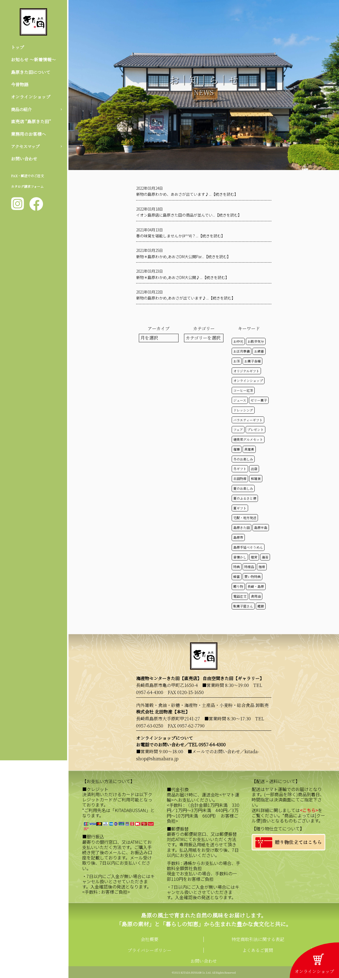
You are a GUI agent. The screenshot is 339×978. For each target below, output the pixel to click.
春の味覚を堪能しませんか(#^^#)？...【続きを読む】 (180, 235)
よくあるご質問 (257, 950)
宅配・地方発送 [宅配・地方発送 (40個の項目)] (244, 517)
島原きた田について (30, 72)
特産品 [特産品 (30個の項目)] (249, 566)
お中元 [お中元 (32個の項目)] (238, 341)
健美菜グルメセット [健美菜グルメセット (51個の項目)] (248, 439)
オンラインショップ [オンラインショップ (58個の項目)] (248, 380)
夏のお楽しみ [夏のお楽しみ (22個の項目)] (243, 488)
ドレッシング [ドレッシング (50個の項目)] (243, 410)
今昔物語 (19, 85)
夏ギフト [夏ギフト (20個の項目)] (239, 508)
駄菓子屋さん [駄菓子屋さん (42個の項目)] (243, 606)
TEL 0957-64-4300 (207, 744)
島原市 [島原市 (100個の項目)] (238, 537)
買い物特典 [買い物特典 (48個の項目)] (252, 576)
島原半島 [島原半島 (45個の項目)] (260, 527)
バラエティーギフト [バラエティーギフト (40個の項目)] (248, 420)
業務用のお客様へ (28, 134)
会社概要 (149, 939)
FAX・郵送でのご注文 (27, 176)
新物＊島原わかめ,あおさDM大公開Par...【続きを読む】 (183, 256)
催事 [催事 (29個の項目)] (236, 449)
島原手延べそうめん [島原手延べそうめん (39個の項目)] (248, 547)
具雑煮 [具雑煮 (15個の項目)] (249, 449)
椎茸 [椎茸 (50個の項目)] (254, 557)
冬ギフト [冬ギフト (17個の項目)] (239, 468)
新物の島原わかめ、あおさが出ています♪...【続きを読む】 (187, 194)
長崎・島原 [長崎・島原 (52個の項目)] (256, 586)
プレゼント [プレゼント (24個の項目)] (255, 429)
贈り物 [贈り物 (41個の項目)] (238, 586)
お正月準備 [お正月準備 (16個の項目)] (241, 351)
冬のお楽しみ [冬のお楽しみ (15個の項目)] (243, 459)
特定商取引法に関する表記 (258, 939)
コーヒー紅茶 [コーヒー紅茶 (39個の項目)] (243, 390)
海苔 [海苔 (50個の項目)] (265, 557)
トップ (17, 47)
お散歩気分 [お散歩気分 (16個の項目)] (256, 341)
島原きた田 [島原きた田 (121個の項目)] (241, 527)
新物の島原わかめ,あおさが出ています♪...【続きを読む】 (185, 298)
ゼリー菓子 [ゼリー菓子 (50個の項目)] (259, 400)
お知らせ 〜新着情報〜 (33, 60)
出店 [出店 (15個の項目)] (254, 468)
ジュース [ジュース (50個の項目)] (239, 400)
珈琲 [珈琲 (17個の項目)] (261, 566)
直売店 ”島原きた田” (31, 122)
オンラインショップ (30, 97)
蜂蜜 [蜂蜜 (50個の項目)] (236, 576)
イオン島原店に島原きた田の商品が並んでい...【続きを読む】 (189, 215)
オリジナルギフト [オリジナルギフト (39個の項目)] (246, 371)
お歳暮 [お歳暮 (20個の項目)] (259, 351)
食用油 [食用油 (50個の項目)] (256, 596)
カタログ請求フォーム (27, 187)
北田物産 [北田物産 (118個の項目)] (239, 478)
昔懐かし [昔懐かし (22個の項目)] (239, 557)
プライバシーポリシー (149, 950)
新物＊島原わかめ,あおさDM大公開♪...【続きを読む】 (182, 277)
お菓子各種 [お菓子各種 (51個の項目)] (252, 361)
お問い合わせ (24, 159)
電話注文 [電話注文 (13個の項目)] (239, 596)
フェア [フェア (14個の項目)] (238, 429)
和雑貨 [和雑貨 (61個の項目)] (256, 478)
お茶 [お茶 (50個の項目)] (236, 361)
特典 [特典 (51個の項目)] (236, 566)
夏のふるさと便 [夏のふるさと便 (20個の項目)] (244, 498)
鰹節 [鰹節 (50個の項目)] (260, 606)
